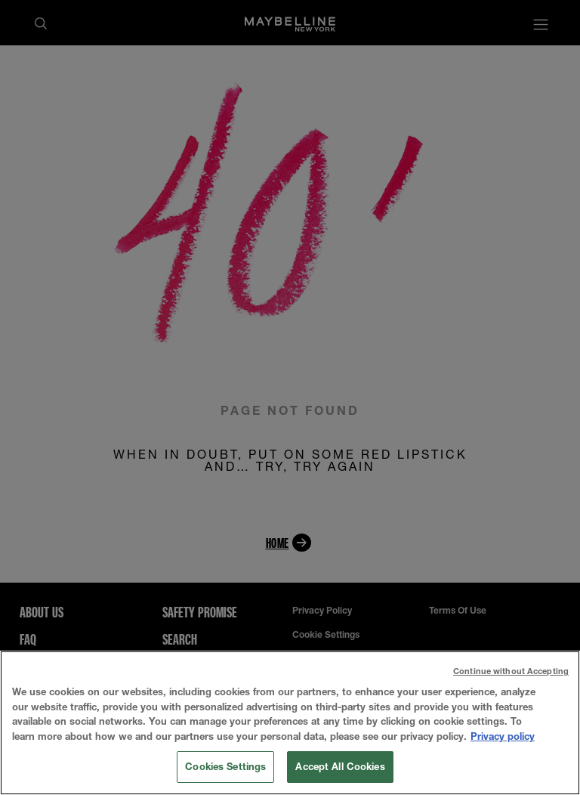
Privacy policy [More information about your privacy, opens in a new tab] (502, 736)
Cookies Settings (225, 766)
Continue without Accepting (511, 671)
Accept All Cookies (339, 766)
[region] (290, 723)
